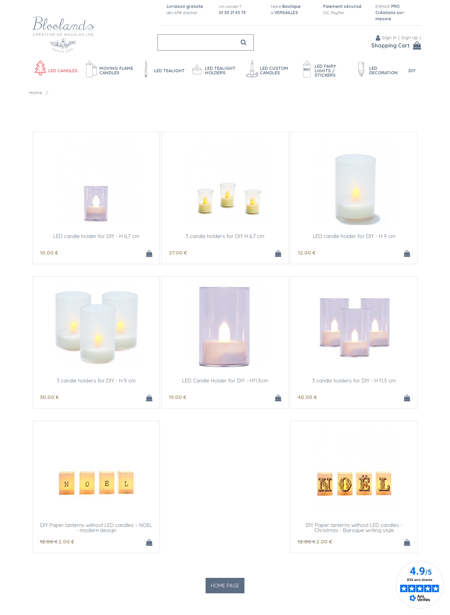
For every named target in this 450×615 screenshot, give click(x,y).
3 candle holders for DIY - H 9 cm (96, 380)
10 (49, 252)
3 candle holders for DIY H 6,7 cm (225, 236)
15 (177, 397)
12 (307, 252)
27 (178, 252)
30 (49, 397)
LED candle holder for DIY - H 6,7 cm (96, 236)
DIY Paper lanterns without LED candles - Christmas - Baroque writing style (354, 527)
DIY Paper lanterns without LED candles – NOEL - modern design (96, 527)
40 (307, 397)
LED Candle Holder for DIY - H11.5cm (225, 380)
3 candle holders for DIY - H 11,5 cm (354, 380)
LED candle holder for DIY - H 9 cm (354, 236)
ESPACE (390, 12)
